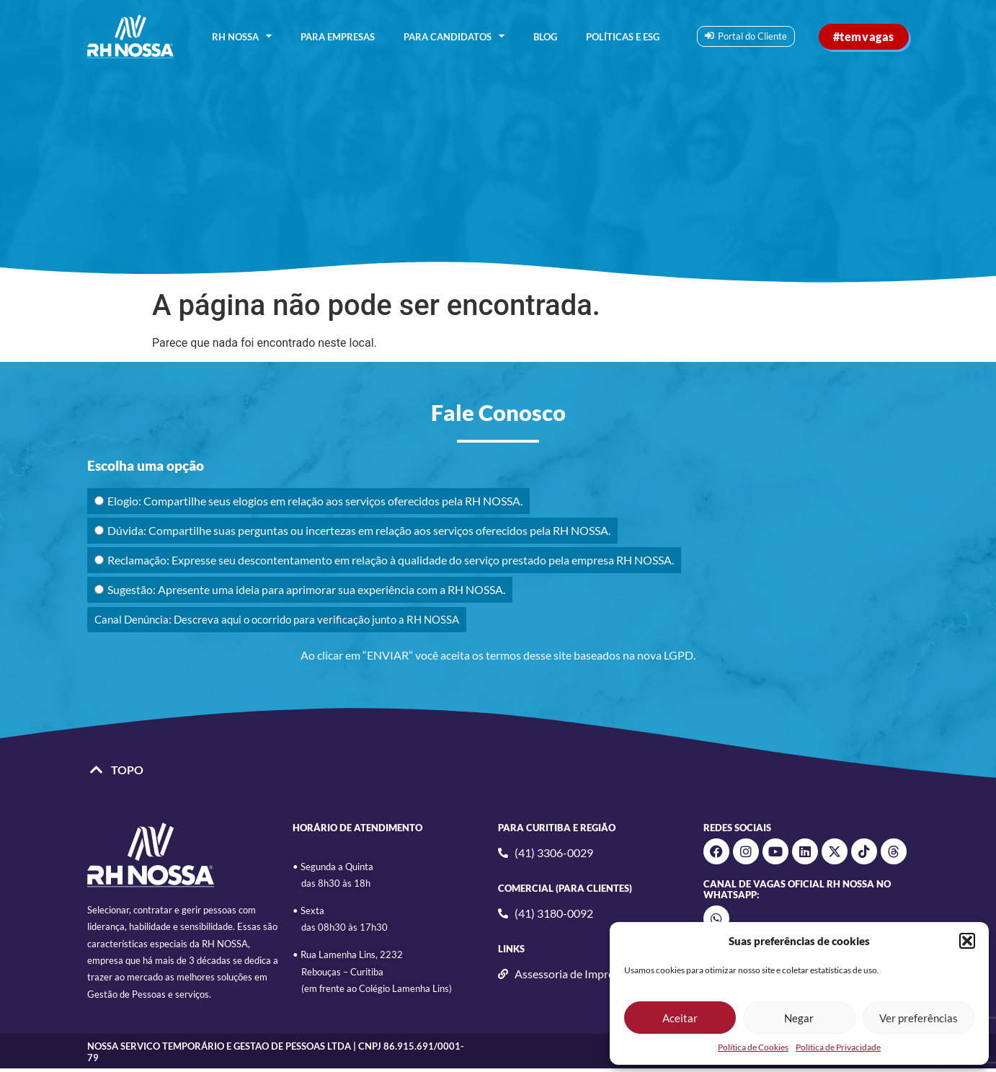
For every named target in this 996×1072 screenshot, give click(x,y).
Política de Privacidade (838, 1047)
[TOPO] (96, 770)
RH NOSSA (242, 36)
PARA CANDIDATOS (454, 36)
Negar (799, 1017)
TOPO (127, 769)
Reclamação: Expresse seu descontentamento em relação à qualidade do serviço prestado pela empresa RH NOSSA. (384, 560)
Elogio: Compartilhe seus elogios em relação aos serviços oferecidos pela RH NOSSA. (308, 501)
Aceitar (680, 1017)
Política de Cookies (753, 1047)
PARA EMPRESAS (338, 37)
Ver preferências (918, 1017)
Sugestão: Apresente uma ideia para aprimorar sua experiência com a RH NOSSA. (299, 589)
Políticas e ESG (622, 37)
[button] (967, 941)
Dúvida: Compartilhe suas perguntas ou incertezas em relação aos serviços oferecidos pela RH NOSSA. (352, 530)
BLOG (545, 37)
